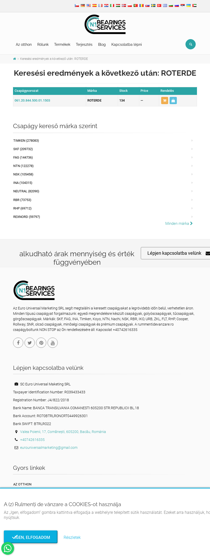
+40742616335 (32, 440)
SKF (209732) (23, 149)
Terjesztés (84, 44)
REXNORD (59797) (26, 217)
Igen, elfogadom (30, 537)
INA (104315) (22, 183)
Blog (102, 44)
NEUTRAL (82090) (26, 191)
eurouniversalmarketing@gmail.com (48, 448)
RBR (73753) (22, 200)
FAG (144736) (23, 157)
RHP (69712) (22, 208)
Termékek (62, 44)
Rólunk (43, 44)
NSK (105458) (23, 174)
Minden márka (179, 223)
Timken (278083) (26, 140)
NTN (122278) (23, 166)
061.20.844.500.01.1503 (32, 100)
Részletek (72, 537)
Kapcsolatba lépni (126, 44)
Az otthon (24, 44)
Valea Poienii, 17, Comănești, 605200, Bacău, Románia (63, 432)
